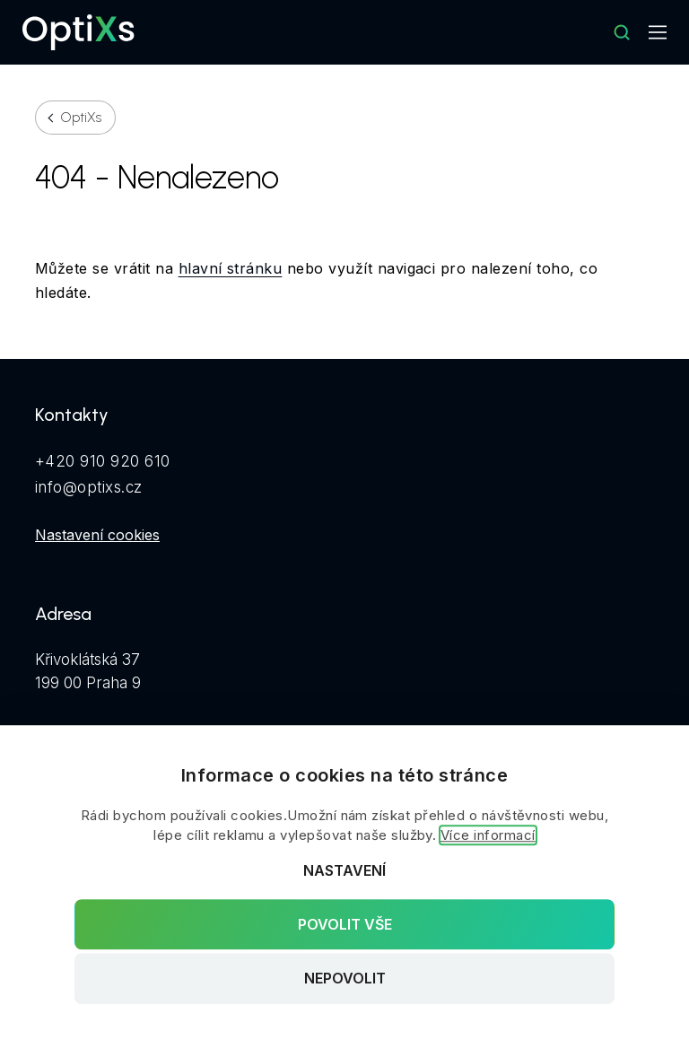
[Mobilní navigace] (658, 32)
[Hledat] (622, 32)
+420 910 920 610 (102, 461)
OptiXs (81, 117)
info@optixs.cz (89, 487)
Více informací (488, 834)
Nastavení (344, 870)
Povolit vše (345, 924)
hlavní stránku (231, 268)
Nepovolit (345, 979)
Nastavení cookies (97, 535)
